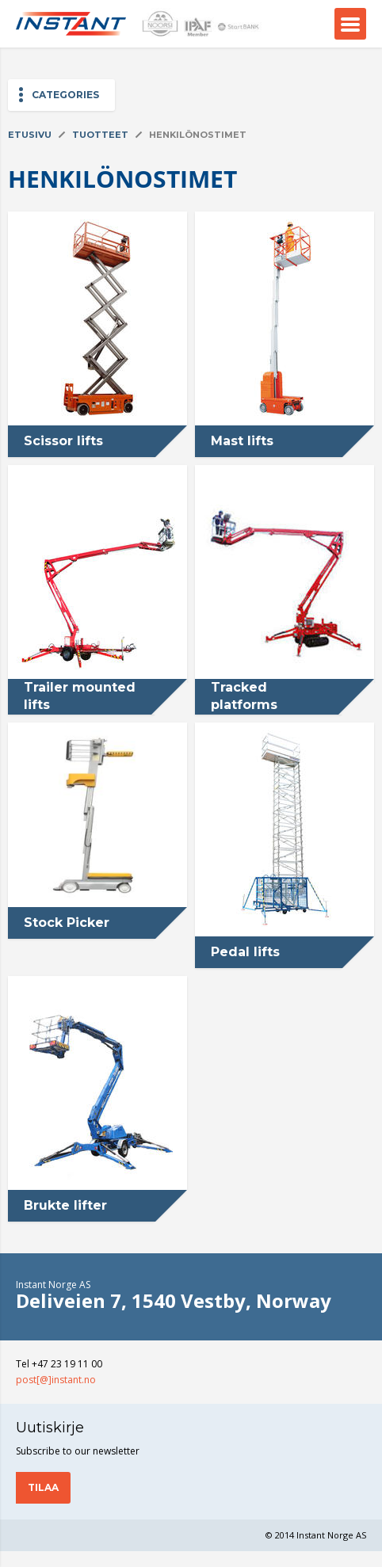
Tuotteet (100, 134)
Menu (350, 24)
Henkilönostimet (197, 134)
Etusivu (30, 134)
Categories (65, 95)
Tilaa (43, 1487)
